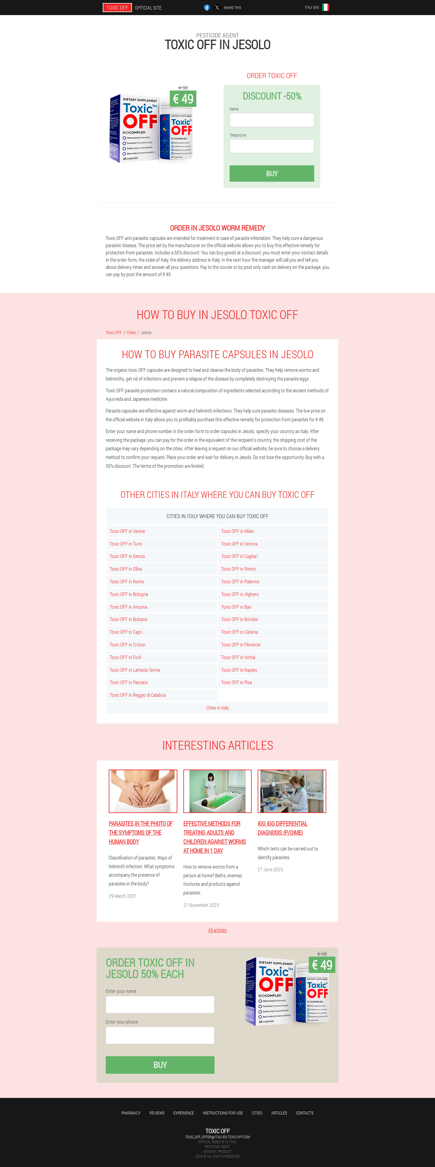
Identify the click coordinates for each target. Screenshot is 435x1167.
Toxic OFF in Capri (126, 632)
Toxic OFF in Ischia (238, 657)
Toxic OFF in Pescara (128, 682)
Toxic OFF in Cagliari (239, 556)
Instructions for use (223, 1113)
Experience (183, 1113)
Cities (257, 1113)
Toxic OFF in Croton (128, 644)
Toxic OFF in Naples (239, 670)
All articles (217, 930)
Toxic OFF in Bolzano (128, 619)
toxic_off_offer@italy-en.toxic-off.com (217, 1136)
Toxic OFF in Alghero (240, 594)
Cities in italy (217, 707)
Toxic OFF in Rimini (238, 569)
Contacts (305, 1113)
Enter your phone (122, 1021)
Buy (272, 173)
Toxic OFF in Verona (239, 543)
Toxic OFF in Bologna (129, 594)
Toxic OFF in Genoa (127, 556)
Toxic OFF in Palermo (240, 581)
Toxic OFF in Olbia (126, 569)
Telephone (238, 135)
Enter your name (121, 991)
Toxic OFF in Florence (240, 644)
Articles (279, 1113)
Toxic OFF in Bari (236, 607)
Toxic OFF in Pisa (236, 682)
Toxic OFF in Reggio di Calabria (138, 695)
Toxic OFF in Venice (127, 531)
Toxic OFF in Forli (125, 657)
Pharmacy (130, 1113)
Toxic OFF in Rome (127, 581)
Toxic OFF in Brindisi (239, 619)
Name (234, 109)
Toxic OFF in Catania (239, 632)
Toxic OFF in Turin (126, 543)
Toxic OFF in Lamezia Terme (135, 670)
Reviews (157, 1113)
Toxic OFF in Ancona (128, 607)
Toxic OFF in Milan (237, 531)
